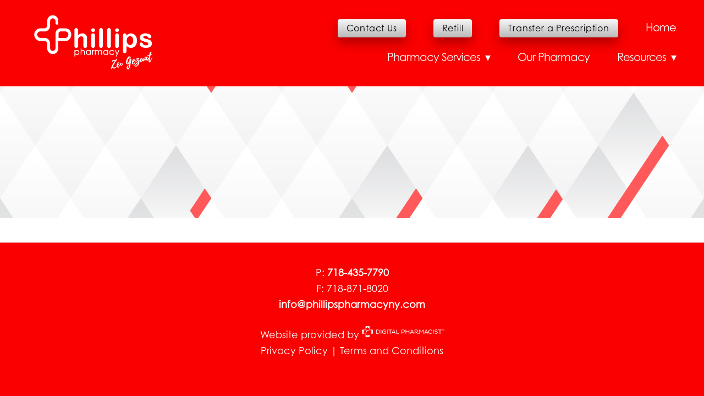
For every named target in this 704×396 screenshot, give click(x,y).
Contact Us (371, 28)
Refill (453, 28)
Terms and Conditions (391, 350)
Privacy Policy (294, 350)
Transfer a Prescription (558, 28)
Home (661, 27)
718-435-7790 (358, 272)
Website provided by (352, 334)
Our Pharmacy (554, 57)
